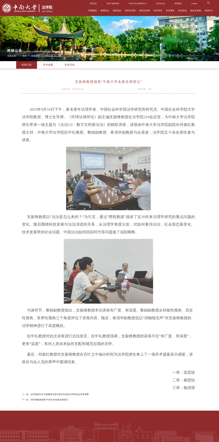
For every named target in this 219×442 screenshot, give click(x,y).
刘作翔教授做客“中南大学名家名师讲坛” (50, 402)
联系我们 (178, 3)
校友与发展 (195, 10)
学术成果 (48, 64)
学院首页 (93, 3)
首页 (26, 55)
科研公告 (51, 55)
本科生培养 (130, 10)
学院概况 (92, 10)
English (194, 3)
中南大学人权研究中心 (138, 3)
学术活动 (69, 64)
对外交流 (182, 10)
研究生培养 (144, 10)
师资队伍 (104, 10)
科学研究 (158, 10)
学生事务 (170, 10)
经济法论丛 (160, 3)
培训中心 (209, 10)
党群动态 (117, 10)
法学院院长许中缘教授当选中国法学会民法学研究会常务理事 (60, 396)
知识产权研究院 (113, 3)
